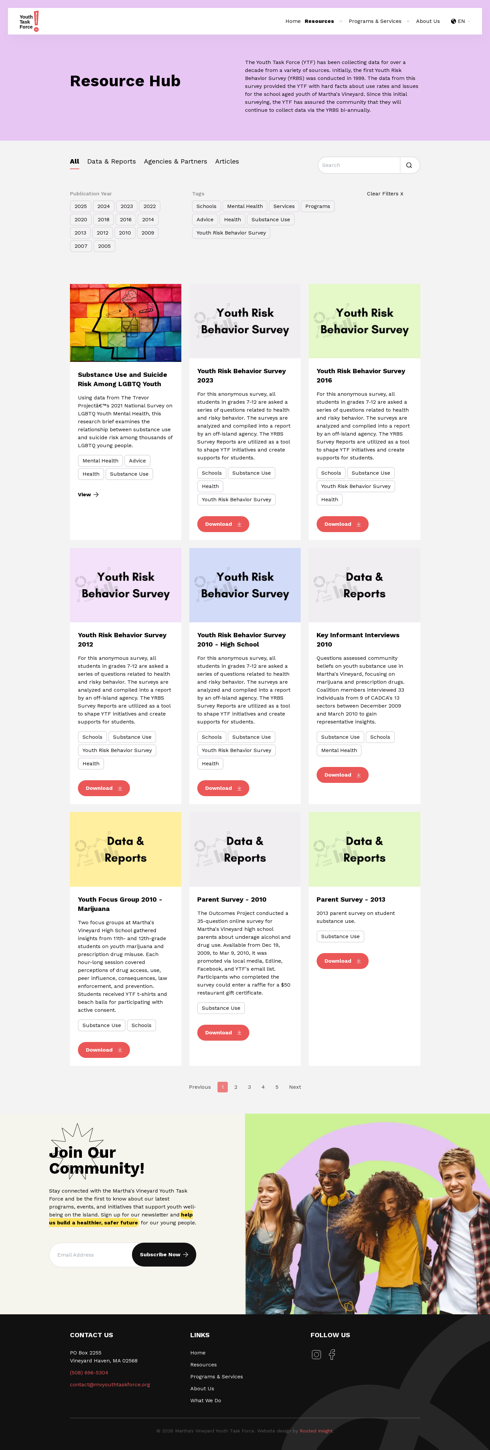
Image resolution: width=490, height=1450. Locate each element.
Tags (198, 193)
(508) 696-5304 (89, 1372)
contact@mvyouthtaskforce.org (110, 1384)
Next (295, 1087)
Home (293, 21)
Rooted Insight (316, 1430)
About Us (428, 21)
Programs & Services (216, 1376)
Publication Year (91, 193)
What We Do (205, 1400)
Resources (203, 1364)
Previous (200, 1087)
